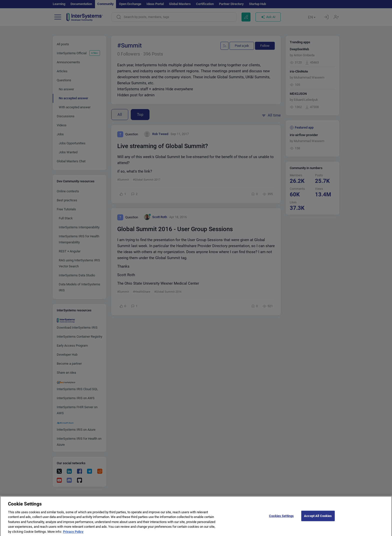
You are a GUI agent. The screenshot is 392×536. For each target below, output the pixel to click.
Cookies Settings (281, 519)
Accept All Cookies (318, 519)
